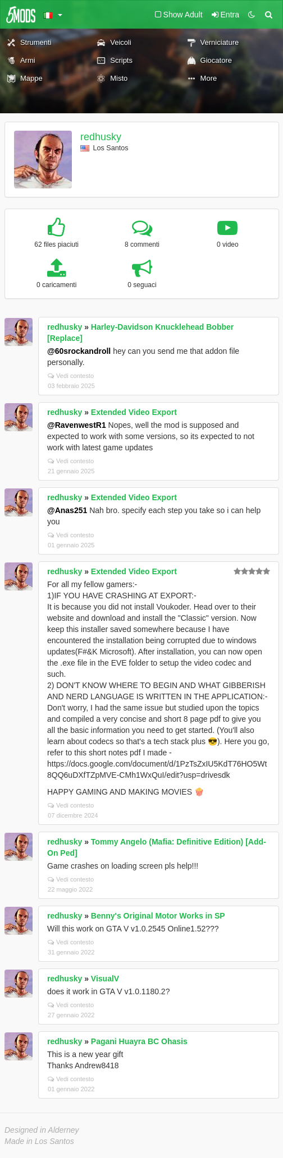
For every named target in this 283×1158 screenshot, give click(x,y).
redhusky (100, 136)
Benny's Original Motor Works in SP (158, 915)
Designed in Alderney (41, 1129)
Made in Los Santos (39, 1141)
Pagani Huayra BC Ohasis (139, 1041)
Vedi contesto (71, 375)
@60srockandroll (79, 351)
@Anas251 (67, 510)
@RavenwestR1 (76, 425)
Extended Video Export (134, 412)
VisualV (105, 978)
